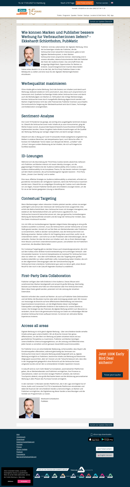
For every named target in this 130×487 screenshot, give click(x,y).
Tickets (59, 15)
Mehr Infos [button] (22, 477)
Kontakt (19, 444)
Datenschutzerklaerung (25, 442)
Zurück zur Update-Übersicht (101, 21)
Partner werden (102, 3)
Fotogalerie (20, 454)
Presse (19, 447)
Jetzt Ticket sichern (105, 449)
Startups (86, 15)
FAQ (108, 15)
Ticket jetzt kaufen (112, 374)
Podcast (19, 452)
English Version (105, 455)
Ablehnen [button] (10, 481)
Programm (66, 15)
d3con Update (21, 449)
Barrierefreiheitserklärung (26, 457)
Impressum (20, 437)
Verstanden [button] (24, 481)
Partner (80, 15)
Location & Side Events (98, 15)
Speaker (74, 15)
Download (20, 439)
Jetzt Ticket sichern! (84, 3)
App (112, 15)
